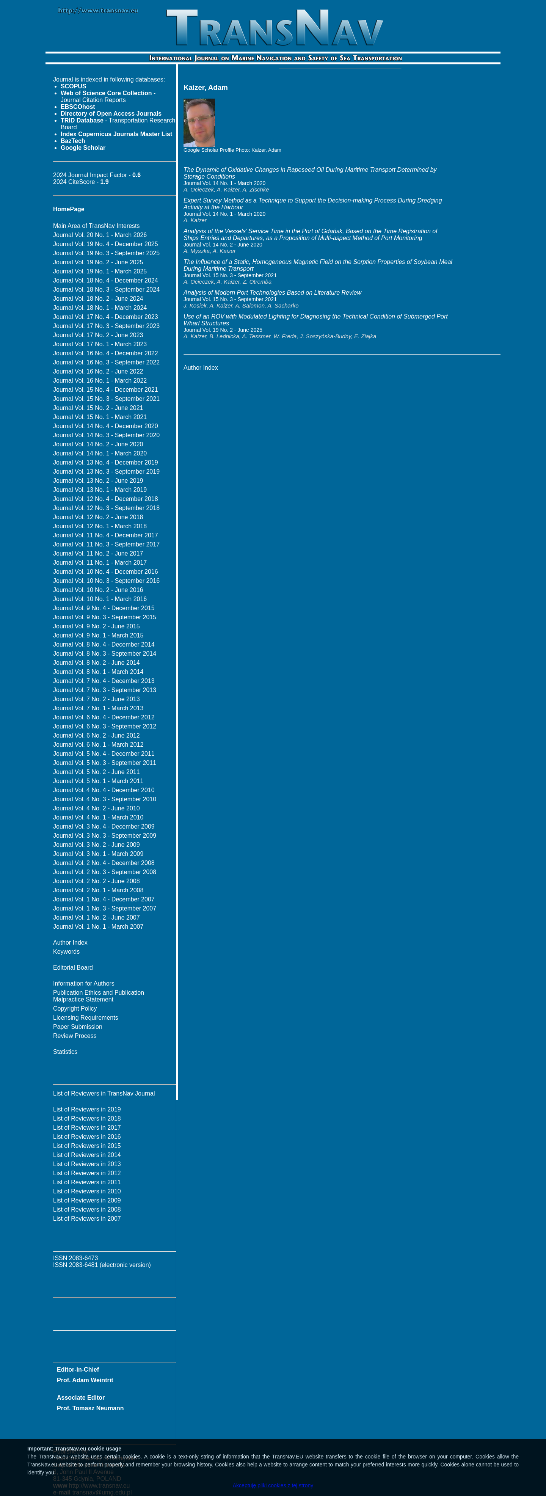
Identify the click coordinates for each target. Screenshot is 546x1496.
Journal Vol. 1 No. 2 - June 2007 (96, 917)
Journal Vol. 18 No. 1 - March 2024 (100, 308)
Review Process (75, 1036)
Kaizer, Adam (266, 150)
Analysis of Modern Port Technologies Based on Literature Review (272, 292)
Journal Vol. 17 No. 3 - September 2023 (106, 326)
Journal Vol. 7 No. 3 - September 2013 (104, 690)
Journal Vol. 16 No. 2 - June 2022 (98, 371)
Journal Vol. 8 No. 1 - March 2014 (98, 672)
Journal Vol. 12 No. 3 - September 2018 (106, 508)
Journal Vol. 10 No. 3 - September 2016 (106, 581)
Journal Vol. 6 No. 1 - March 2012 (98, 744)
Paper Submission (77, 1026)
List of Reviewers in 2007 (87, 1218)
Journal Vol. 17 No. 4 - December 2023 (105, 317)
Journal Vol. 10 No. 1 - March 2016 (100, 599)
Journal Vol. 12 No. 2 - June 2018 (98, 517)
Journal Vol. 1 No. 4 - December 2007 (104, 899)
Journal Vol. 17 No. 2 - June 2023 (98, 335)
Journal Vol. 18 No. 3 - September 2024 (106, 289)
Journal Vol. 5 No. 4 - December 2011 (104, 753)
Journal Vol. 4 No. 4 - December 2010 (104, 790)
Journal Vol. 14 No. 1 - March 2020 (100, 453)
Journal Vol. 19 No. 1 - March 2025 (100, 271)
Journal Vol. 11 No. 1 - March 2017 (100, 562)
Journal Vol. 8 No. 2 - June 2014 (96, 662)
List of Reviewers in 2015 (87, 1146)
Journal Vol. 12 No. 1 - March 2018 (100, 526)
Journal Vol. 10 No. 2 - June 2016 (98, 590)
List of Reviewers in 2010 (87, 1191)
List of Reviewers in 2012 (87, 1173)
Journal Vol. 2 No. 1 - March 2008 (98, 890)
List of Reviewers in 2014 (87, 1155)
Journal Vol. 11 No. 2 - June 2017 (98, 553)
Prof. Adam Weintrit (85, 1380)
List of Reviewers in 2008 (87, 1209)
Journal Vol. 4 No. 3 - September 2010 (104, 799)
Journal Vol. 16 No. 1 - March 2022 (100, 380)
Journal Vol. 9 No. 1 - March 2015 (98, 635)
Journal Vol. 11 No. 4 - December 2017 (105, 535)
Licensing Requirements (85, 1017)
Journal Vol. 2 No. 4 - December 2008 (104, 863)
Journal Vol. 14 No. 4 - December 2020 (105, 426)
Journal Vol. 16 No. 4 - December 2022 (105, 353)
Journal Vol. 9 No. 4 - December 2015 (104, 608)
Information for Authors (84, 983)
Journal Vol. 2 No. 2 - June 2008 (96, 881)
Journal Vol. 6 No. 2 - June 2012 (96, 735)
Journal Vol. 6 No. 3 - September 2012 (104, 726)
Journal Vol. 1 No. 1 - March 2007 (98, 926)
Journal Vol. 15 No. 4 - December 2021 (105, 389)
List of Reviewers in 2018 (87, 1118)
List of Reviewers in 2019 (87, 1109)
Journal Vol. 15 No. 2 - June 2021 (98, 408)
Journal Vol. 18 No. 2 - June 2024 (98, 298)
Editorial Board (73, 967)
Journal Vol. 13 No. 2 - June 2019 (98, 480)
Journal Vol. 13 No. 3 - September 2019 (106, 471)
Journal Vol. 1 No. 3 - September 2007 (104, 908)
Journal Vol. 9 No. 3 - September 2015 (104, 617)
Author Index (70, 942)
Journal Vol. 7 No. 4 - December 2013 (104, 681)
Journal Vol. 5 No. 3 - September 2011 (104, 763)
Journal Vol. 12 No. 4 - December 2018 (105, 499)
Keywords (66, 951)
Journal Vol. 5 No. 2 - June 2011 (96, 772)
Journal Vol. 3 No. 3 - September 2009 (104, 835)
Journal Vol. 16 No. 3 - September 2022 (106, 362)
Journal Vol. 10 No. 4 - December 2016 (105, 571)
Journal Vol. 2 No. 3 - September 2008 (104, 872)
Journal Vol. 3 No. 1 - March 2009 (98, 854)
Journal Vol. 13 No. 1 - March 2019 (100, 490)
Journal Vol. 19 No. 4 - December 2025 (105, 244)
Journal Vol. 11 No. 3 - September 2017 (106, 544)
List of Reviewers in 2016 (87, 1136)
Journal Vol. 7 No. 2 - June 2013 (96, 699)
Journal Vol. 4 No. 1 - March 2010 (98, 817)
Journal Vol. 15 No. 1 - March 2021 (100, 417)
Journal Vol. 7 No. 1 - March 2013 (98, 708)
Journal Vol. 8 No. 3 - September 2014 (104, 653)
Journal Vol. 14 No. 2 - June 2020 (98, 444)
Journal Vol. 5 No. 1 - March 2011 (98, 781)
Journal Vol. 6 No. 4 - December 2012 (104, 717)
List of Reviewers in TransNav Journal (104, 1093)
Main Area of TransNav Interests (96, 226)
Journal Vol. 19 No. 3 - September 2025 (106, 253)
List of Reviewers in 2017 (87, 1127)
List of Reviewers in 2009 (87, 1200)
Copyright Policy (75, 1008)
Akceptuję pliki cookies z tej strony (273, 1485)
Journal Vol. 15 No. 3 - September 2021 (106, 399)
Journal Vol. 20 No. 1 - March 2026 (100, 235)
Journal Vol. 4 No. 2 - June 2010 (96, 808)
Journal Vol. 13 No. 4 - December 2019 (105, 462)
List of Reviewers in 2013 (87, 1164)
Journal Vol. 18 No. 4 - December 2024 (105, 280)
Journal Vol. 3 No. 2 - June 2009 (96, 844)
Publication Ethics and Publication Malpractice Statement (98, 996)
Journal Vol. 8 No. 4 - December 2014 (104, 644)
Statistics (65, 1052)
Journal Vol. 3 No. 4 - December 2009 (104, 826)
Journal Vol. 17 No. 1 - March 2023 (100, 344)
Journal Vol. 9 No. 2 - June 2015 (96, 626)
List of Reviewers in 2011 (87, 1182)
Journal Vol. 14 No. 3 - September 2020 (106, 435)
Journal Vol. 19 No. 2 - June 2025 (98, 262)
